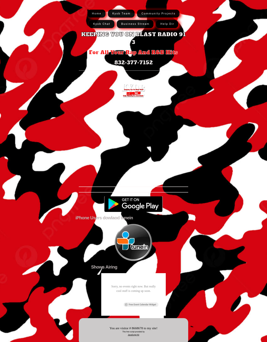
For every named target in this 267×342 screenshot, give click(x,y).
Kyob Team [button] (121, 13)
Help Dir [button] (167, 24)
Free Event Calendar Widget (140, 304)
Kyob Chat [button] (101, 24)
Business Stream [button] (135, 24)
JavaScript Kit (133, 335)
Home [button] (96, 13)
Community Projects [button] (158, 13)
